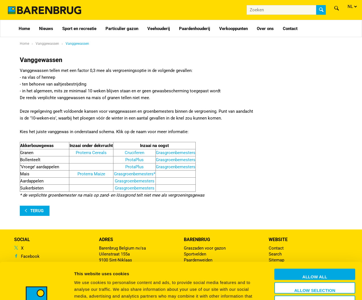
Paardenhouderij (194, 28)
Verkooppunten (233, 28)
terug (37, 210)
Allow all (314, 239)
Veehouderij (158, 28)
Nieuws (46, 28)
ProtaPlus (134, 159)
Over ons (265, 28)
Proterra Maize (91, 173)
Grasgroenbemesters (175, 152)
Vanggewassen (77, 44)
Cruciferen (134, 152)
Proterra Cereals (91, 152)
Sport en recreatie (79, 28)
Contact (290, 28)
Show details (297, 288)
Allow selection (314, 253)
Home (24, 28)
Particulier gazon (121, 28)
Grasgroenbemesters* (134, 173)
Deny (315, 266)
